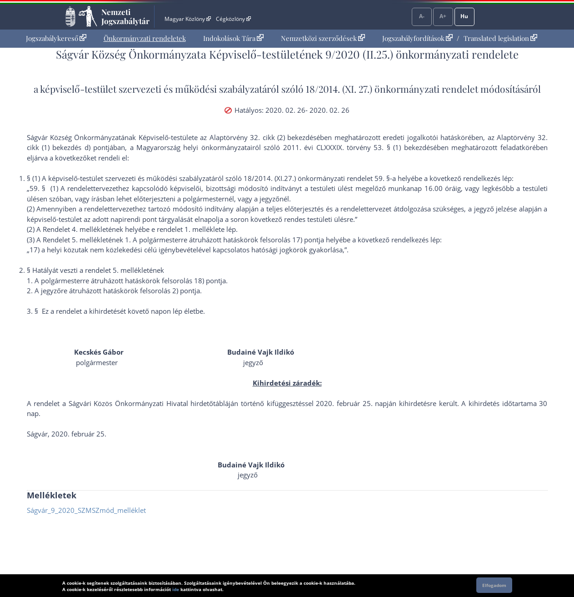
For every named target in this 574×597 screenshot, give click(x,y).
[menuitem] (56, 38)
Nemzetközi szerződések (323, 38)
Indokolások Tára (233, 38)
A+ (442, 16)
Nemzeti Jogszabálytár (125, 16)
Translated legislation (500, 38)
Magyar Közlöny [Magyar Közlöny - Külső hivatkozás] (187, 19)
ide (175, 589)
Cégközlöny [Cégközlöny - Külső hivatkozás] (233, 19)
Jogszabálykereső (56, 38)
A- (421, 16)
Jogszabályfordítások (417, 38)
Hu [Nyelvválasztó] (464, 16)
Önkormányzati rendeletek (145, 38)
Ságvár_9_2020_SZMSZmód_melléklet (86, 510)
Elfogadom (494, 585)
